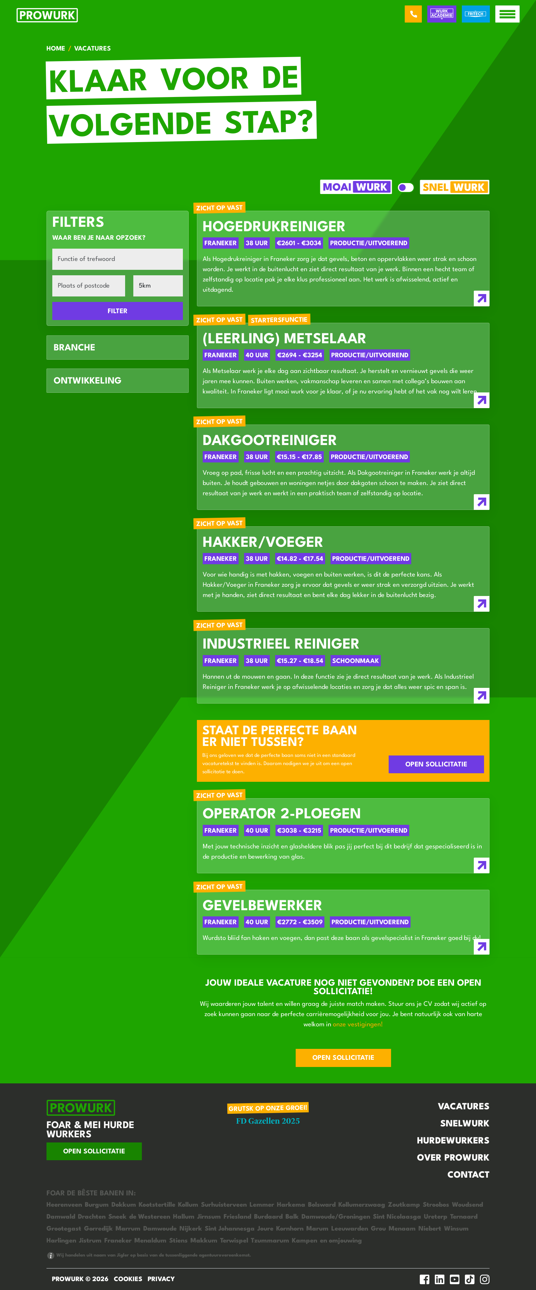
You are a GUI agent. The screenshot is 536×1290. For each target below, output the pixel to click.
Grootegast (63, 1229)
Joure (265, 1229)
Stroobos (436, 1205)
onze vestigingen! (358, 1025)
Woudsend (467, 1205)
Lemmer (262, 1205)
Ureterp (435, 1217)
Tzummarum (270, 1241)
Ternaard (464, 1217)
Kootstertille (157, 1205)
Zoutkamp (404, 1205)
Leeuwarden (349, 1229)
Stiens (178, 1241)
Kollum (188, 1205)
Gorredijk (98, 1229)
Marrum (128, 1229)
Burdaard (268, 1217)
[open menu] (507, 14)
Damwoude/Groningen (336, 1217)
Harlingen (61, 1241)
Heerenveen (64, 1205)
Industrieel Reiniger (281, 645)
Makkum (203, 1241)
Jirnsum (209, 1217)
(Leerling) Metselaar (285, 340)
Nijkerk (190, 1229)
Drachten (92, 1217)
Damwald (60, 1217)
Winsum (456, 1229)
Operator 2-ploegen (282, 815)
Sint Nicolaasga (397, 1217)
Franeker (118, 1241)
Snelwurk (465, 1124)
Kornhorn (290, 1229)
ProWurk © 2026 (80, 1279)
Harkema (291, 1205)
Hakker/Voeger (263, 543)
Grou (378, 1229)
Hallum (184, 1217)
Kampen (304, 1241)
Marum (317, 1229)
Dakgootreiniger (270, 441)
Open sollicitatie (436, 764)
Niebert (429, 1229)
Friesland (237, 1217)
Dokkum (123, 1205)
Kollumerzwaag (361, 1205)
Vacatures (464, 1106)
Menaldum (150, 1241)
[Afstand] (158, 285)
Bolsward (322, 1205)
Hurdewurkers (453, 1141)
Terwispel (234, 1241)
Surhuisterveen (224, 1205)
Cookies (128, 1279)
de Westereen (149, 1217)
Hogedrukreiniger (274, 228)
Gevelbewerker (263, 907)
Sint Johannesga (230, 1229)
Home (55, 49)
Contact (468, 1175)
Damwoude (160, 1229)
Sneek (117, 1217)
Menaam (402, 1229)
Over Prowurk (453, 1158)
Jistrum (90, 1241)
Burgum (97, 1205)
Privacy (161, 1279)
